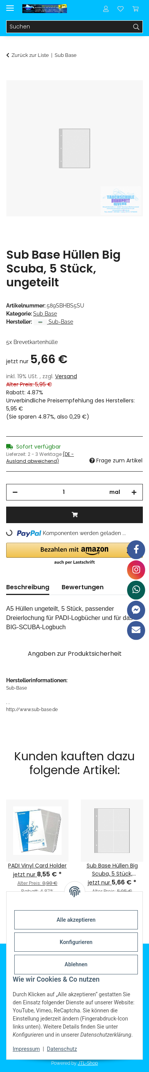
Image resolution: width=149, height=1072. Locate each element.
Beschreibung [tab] (27, 587)
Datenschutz (62, 1049)
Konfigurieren (76, 942)
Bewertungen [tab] (83, 587)
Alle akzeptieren (76, 920)
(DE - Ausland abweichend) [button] (40, 457)
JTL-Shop (88, 1063)
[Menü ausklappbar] (10, 5)
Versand (66, 376)
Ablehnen (76, 964)
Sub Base (45, 314)
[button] (106, 8)
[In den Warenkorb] (12, 75)
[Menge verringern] (15, 492)
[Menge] (63, 492)
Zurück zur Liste (30, 55)
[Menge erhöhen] (134, 492)
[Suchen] (68, 26)
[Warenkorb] (135, 8)
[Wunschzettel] (120, 8)
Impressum (26, 1049)
